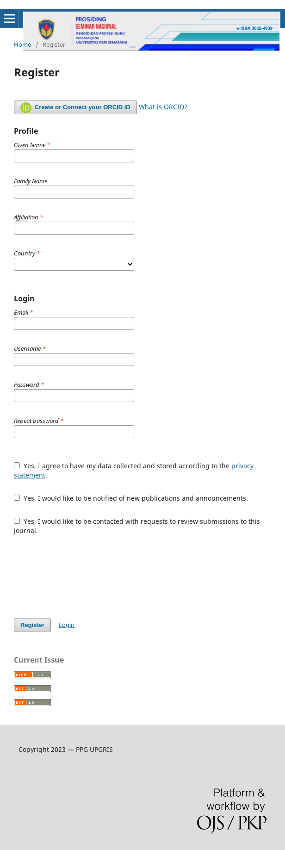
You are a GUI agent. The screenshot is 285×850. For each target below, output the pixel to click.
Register (32, 624)
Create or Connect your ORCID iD (75, 107)
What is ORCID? (163, 106)
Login (66, 624)
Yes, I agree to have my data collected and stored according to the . (134, 470)
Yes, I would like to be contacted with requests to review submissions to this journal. (137, 526)
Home (22, 44)
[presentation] (84, 576)
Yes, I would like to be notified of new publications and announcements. (131, 498)
